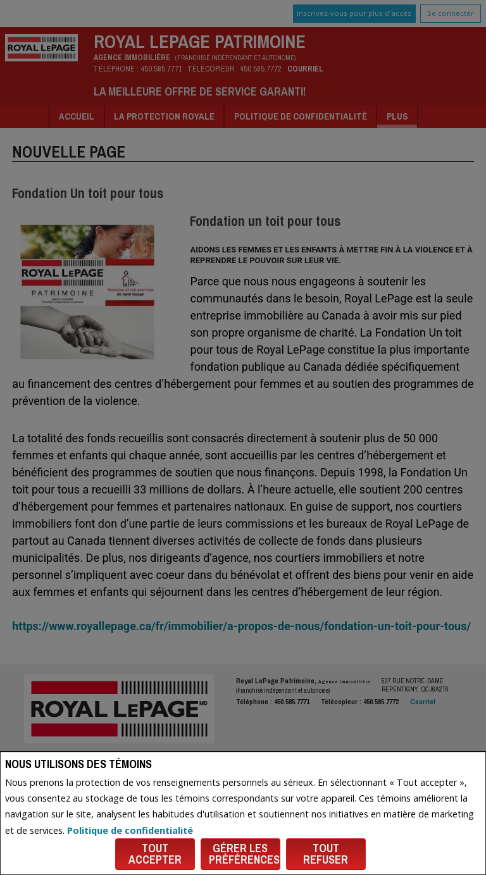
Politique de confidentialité (130, 830)
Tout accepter (155, 853)
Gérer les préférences (244, 853)
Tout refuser (325, 853)
